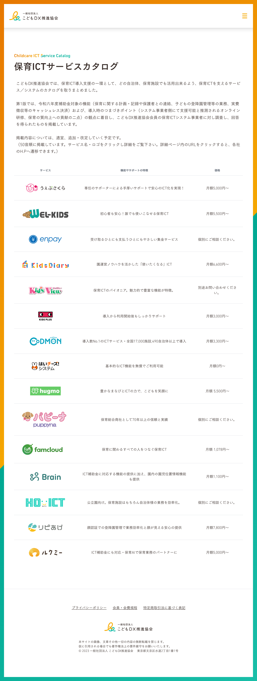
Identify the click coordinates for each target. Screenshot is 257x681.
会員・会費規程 (125, 607)
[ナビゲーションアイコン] (244, 16)
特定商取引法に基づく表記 (164, 607)
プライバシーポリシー (89, 607)
